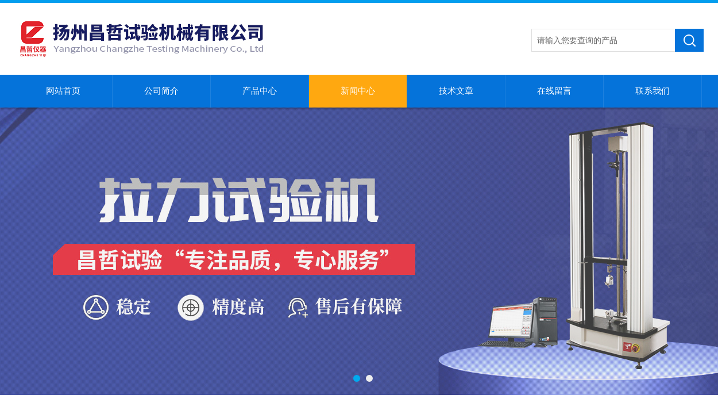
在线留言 (554, 90)
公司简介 (161, 90)
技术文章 (456, 90)
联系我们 (652, 90)
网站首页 (63, 90)
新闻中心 (358, 90)
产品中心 (259, 90)
